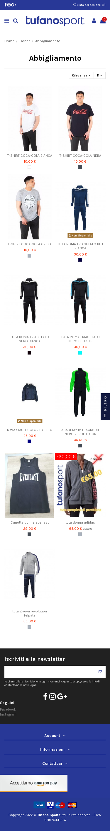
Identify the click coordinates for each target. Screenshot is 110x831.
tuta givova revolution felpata (29, 613)
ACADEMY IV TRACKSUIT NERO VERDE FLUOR (80, 432)
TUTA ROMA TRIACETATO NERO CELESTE (80, 339)
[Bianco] (29, 167)
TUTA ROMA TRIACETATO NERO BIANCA (29, 339)
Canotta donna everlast (30, 522)
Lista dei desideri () (89, 5)
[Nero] (80, 167)
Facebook (8, 709)
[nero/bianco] (29, 353)
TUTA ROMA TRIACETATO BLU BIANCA (80, 246)
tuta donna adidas (80, 522)
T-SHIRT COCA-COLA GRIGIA (30, 244)
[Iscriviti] (100, 672)
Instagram (8, 714)
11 (99, 75)
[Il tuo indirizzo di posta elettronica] (49, 672)
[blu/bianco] (80, 260)
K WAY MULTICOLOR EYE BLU (29, 430)
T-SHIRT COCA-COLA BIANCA (29, 156)
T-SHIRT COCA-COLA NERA (80, 156)
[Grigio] (29, 256)
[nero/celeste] (80, 353)
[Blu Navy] (29, 441)
